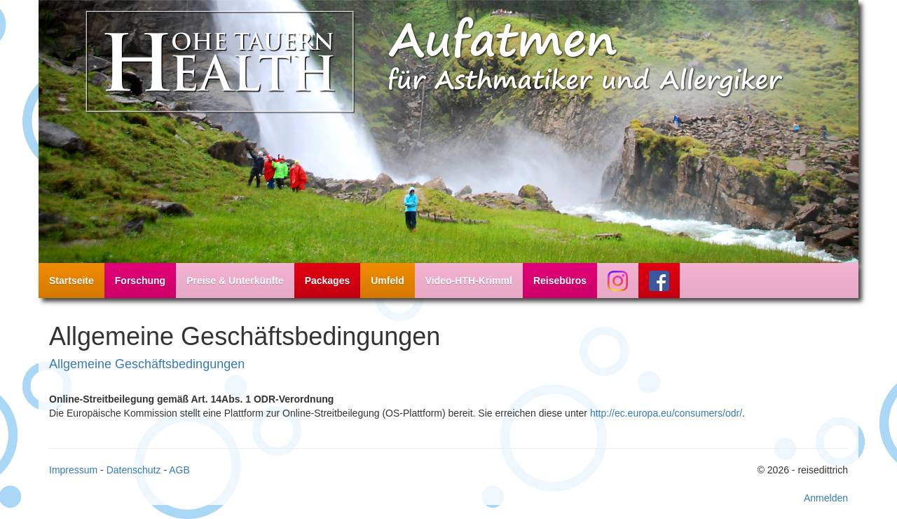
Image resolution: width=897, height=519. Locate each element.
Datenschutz (134, 470)
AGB (179, 470)
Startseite (71, 280)
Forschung (140, 280)
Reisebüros (560, 280)
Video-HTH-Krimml (468, 280)
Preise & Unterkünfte (234, 280)
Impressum (73, 470)
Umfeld (387, 280)
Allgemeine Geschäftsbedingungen (147, 364)
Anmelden (826, 498)
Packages (327, 280)
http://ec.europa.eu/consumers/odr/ (666, 413)
